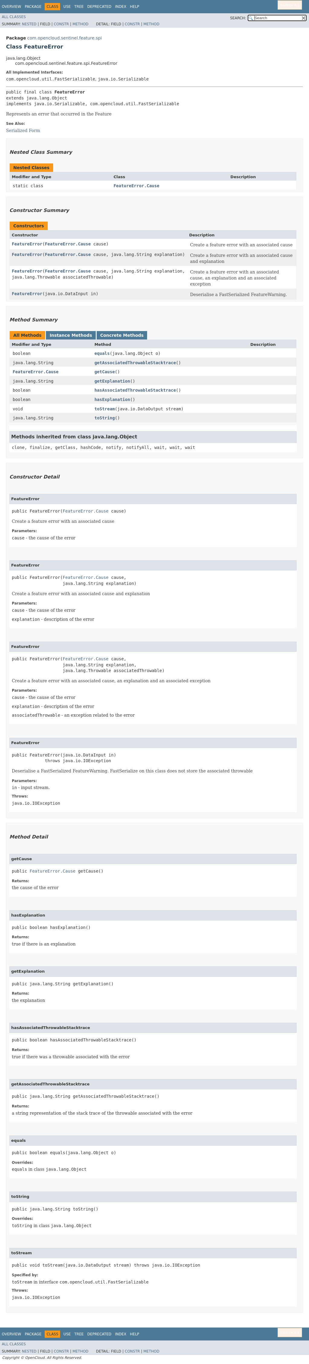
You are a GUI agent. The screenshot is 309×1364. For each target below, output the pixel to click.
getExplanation (112, 381)
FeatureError (27, 244)
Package (33, 7)
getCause (105, 371)
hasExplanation (112, 399)
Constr (61, 24)
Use (67, 7)
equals (102, 353)
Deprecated (99, 7)
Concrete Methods (122, 335)
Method (80, 24)
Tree (79, 7)
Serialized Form (23, 130)
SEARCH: (238, 18)
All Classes (14, 17)
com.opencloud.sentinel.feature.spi (64, 38)
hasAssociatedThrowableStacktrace (135, 390)
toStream (105, 408)
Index (121, 7)
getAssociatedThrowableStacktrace (135, 362)
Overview (11, 7)
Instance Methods (71, 335)
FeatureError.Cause (136, 185)
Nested (29, 24)
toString (105, 417)
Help (134, 7)
